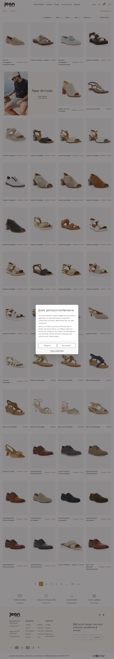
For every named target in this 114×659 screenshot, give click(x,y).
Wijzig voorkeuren (57, 350)
